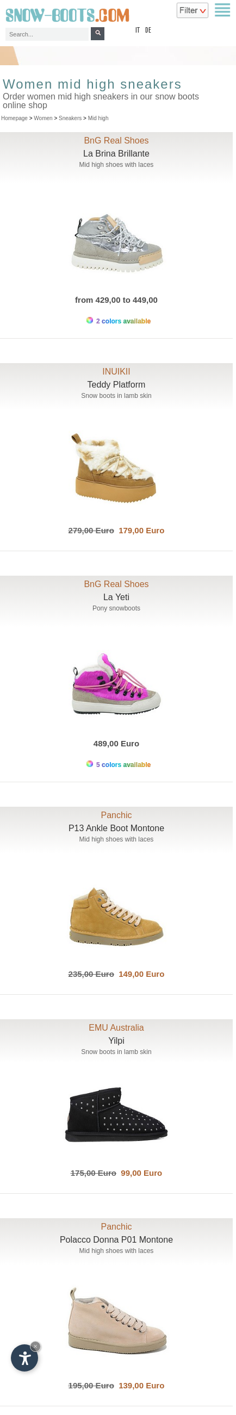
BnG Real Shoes (116, 140)
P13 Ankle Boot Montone (116, 828)
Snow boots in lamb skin (116, 396)
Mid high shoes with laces (116, 165)
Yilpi (116, 1040)
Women (43, 118)
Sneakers (70, 118)
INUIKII (116, 371)
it (137, 30)
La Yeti (116, 597)
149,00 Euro (139, 973)
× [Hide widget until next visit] (35, 1346)
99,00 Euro (139, 1172)
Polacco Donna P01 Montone (116, 1239)
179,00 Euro (139, 530)
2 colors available (118, 321)
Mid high (98, 118)
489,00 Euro (116, 743)
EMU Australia (116, 1027)
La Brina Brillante (116, 153)
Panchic (116, 815)
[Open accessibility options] (24, 1358)
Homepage (14, 118)
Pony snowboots (116, 608)
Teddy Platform (117, 384)
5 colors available (118, 765)
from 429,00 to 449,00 (116, 299)
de (148, 30)
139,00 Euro (139, 1385)
